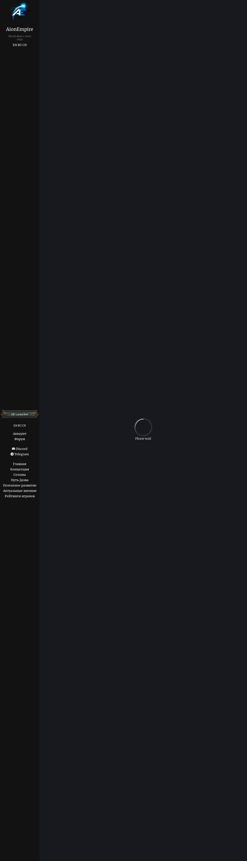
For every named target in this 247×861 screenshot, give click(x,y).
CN (25, 45)
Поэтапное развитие (20, 485)
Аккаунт (19, 434)
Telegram (20, 454)
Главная (19, 464)
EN (15, 45)
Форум (19, 439)
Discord (19, 449)
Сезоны (20, 475)
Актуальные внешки (19, 491)
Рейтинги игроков (20, 496)
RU (20, 45)
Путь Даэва (20, 480)
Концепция (19, 469)
